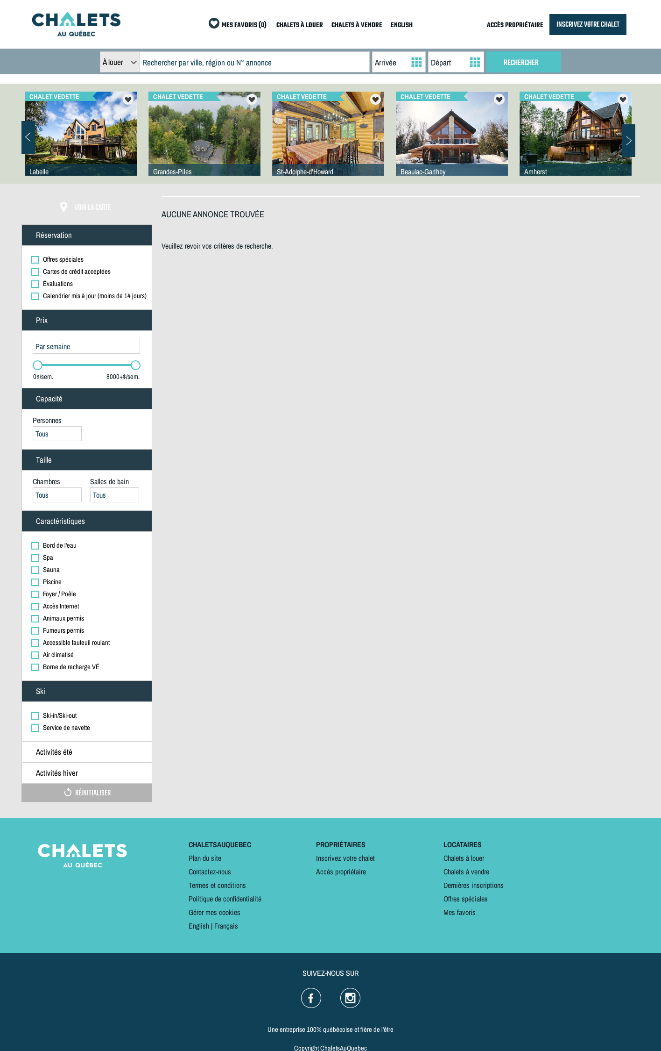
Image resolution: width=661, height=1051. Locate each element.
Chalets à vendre (466, 871)
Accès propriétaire (341, 871)
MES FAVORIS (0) (244, 25)
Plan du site (205, 858)
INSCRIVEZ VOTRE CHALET (587, 24)
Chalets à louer (463, 858)
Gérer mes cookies (214, 912)
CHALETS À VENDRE (356, 25)
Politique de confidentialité (225, 899)
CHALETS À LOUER (299, 25)
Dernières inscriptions (473, 885)
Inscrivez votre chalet (345, 858)
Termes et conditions (217, 885)
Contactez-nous (210, 871)
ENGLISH (402, 25)
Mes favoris (459, 912)
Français (226, 926)
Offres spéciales (465, 899)
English (199, 926)
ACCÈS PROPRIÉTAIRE (515, 25)
